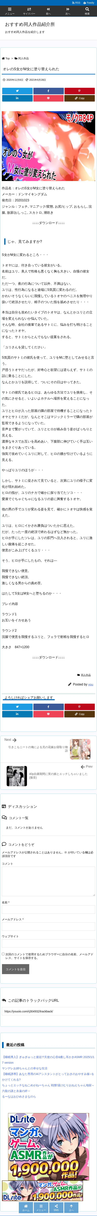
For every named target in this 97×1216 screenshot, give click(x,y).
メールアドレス (12, 919)
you (90, 684)
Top (7, 58)
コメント (7, 863)
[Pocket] (48, 98)
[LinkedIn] (17, 98)
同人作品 (23, 58)
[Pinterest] (80, 91)
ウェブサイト (10, 936)
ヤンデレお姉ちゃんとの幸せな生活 (24, 1068)
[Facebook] (48, 91)
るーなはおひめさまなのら (19, 1096)
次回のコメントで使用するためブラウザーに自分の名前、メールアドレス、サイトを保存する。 (49, 956)
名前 (5, 902)
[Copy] (79, 98)
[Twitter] (17, 91)
